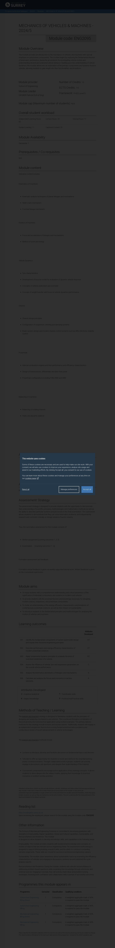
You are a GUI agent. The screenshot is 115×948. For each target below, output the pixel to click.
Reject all (25, 489)
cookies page (32, 478)
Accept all (87, 489)
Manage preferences (69, 489)
